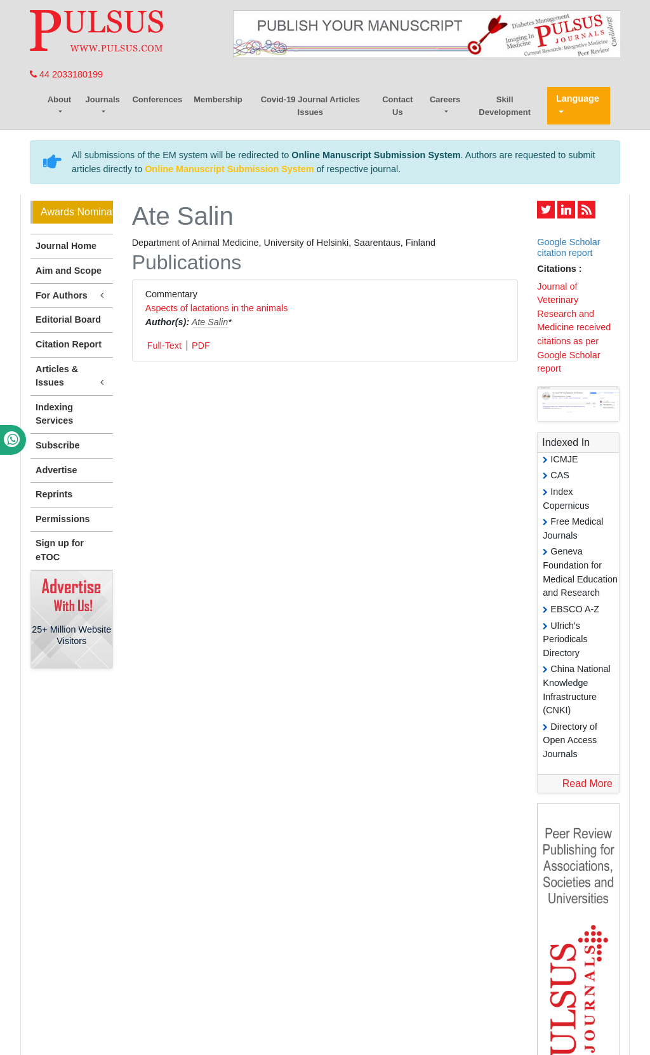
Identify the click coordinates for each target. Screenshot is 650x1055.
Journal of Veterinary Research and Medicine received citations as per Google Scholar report (574, 327)
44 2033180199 (66, 74)
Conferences (157, 99)
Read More (587, 783)
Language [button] (577, 98)
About (60, 99)
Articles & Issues (72, 376)
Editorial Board (68, 319)
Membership (218, 99)
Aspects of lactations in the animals (216, 308)
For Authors (72, 295)
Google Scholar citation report (568, 247)
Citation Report (69, 344)
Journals (103, 99)
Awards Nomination (77, 211)
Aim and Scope (69, 270)
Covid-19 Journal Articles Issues (310, 106)
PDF (201, 345)
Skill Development (505, 106)
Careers (445, 99)
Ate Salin (210, 322)
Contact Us (397, 106)
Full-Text (164, 345)
